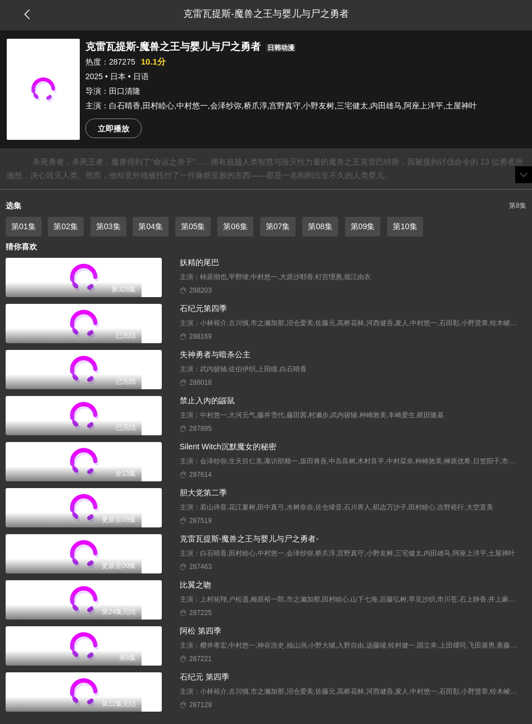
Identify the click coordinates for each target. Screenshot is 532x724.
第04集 (150, 226)
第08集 (320, 226)
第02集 (65, 226)
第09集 (363, 226)
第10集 (405, 226)
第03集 (108, 226)
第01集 (23, 226)
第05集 (193, 226)
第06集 (235, 226)
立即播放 (113, 128)
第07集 (278, 226)
